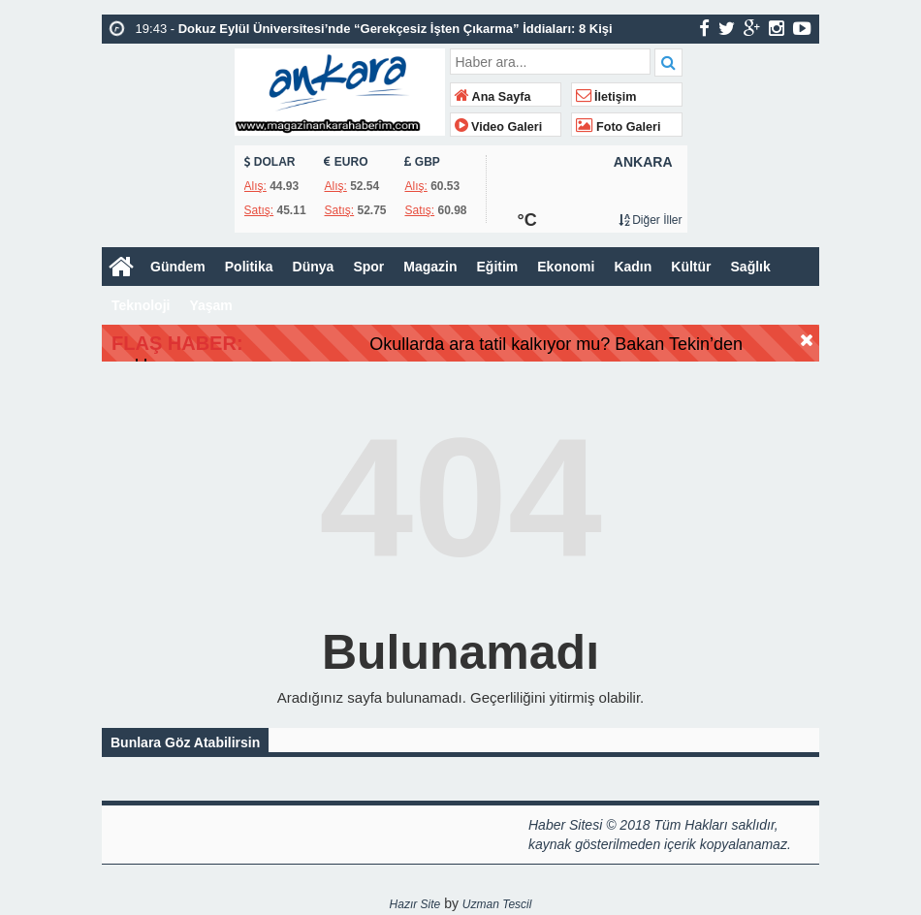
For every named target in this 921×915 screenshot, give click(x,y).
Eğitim (498, 266)
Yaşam (210, 305)
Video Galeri (499, 127)
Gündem (178, 266)
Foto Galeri (618, 127)
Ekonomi (565, 266)
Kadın (632, 266)
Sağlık (751, 266)
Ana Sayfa (493, 97)
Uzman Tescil (497, 906)
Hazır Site (415, 906)
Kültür (691, 266)
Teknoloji (140, 305)
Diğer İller (651, 220)
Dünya (313, 266)
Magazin (430, 266)
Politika (249, 266)
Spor (368, 266)
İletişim (606, 97)
